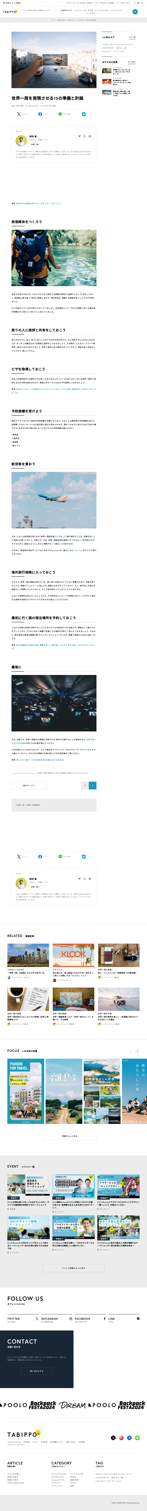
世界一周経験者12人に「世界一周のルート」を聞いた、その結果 (73, 1018)
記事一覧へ (35, 144)
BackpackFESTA (57, 1480)
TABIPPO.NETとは (72, 3)
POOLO (96, 3)
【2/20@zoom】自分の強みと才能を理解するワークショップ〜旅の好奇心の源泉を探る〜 (117, 1244)
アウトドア (57, 970)
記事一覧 (36, 10)
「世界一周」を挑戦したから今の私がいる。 (26, 973)
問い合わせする (37, 1371)
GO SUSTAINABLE (102, 10)
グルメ (73, 1483)
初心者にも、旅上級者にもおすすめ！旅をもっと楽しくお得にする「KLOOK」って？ (73, 974)
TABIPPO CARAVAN (15, 970)
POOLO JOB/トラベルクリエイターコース (118, 44)
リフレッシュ (56, 1486)
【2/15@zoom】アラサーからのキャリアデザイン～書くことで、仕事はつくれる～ (118, 1203)
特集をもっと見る (70, 1136)
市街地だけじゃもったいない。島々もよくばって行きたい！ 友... (121, 72)
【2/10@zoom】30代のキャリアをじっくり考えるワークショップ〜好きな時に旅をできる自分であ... (27, 1246)
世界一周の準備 (105, 970)
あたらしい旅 (122, 48)
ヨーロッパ (107, 51)
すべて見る (132, 62)
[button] (137, 1051)
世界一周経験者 (33, 805)
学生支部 (103, 3)
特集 (41, 10)
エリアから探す (117, 67)
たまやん (27, 977)
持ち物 (90, 10)
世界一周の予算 (105, 1014)
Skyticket (78, 550)
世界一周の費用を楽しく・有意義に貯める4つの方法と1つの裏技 (118, 1018)
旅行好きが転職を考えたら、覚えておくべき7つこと (38, 203)
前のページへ (29, 785)
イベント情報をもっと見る (73, 1268)
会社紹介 (83, 3)
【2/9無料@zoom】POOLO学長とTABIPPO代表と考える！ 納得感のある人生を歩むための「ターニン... (73, 1205)
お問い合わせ (125, 3)
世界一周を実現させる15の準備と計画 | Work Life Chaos (63, 773)
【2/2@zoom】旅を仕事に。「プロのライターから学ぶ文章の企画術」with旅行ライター (73, 1244)
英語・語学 (74, 1480)
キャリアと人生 (81, 10)
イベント (46, 10)
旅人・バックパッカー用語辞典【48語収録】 (117, 973)
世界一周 (21, 805)
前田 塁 (33, 136)
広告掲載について (113, 3)
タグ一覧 (132, 37)
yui (70, 980)
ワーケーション (119, 51)
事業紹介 (90, 3)
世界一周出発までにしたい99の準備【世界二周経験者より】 (28, 1018)
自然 (72, 1486)
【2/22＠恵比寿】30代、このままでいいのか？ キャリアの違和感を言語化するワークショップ (28, 1203)
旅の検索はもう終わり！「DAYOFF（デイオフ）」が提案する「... (121, 83)
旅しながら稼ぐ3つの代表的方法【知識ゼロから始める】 (40, 760)
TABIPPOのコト (108, 48)
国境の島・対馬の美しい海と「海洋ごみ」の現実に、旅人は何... (121, 93)
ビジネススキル (116, 10)
